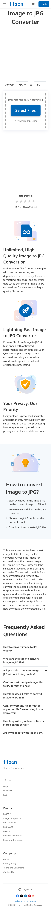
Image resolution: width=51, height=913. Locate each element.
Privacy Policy (9, 863)
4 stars (30, 201)
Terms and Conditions (13, 867)
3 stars (26, 201)
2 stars (21, 201)
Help (5, 786)
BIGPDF (7, 814)
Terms (33, 901)
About (6, 859)
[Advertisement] (25, 52)
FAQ (5, 794)
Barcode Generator (12, 835)
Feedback (7, 790)
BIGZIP (6, 831)
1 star (17, 201)
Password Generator (13, 840)
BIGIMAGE (8, 827)
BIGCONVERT (9, 822)
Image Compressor (12, 818)
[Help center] (33, 4)
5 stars (34, 201)
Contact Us (8, 872)
